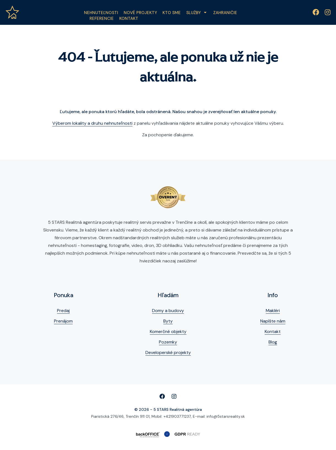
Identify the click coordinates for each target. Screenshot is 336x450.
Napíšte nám (272, 321)
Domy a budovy (168, 310)
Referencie (102, 18)
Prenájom (63, 321)
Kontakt (128, 18)
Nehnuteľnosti (101, 12)
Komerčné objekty (168, 331)
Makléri (273, 310)
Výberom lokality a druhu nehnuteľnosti (92, 123)
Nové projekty (140, 12)
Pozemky (168, 342)
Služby (193, 12)
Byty (168, 321)
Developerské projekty (168, 352)
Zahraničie (225, 12)
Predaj (63, 310)
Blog (273, 342)
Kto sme (171, 12)
